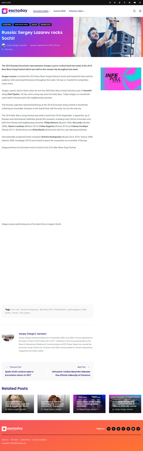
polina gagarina (74, 309)
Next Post (84, 367)
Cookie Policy (25, 440)
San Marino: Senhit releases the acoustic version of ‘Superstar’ (52, 403)
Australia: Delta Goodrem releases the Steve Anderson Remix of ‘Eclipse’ (17, 405)
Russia (34, 24)
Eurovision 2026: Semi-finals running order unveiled (89, 403)
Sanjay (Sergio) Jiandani (32, 333)
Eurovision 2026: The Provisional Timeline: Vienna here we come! (125, 403)
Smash (15, 313)
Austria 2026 (60, 11)
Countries (7, 24)
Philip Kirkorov (60, 309)
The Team (14, 440)
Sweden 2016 (45, 24)
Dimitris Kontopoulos (29, 309)
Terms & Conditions (39, 440)
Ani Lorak (15, 309)
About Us (5, 440)
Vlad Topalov (24, 313)
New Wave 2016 (46, 309)
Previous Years (76, 11)
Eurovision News (40, 11)
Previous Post (13, 367)
